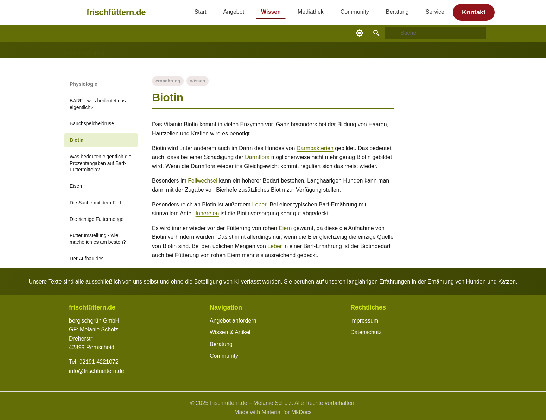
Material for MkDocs (287, 412)
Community (355, 12)
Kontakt (473, 12)
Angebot (233, 12)
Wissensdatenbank (85, 50)
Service (435, 12)
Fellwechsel (202, 181)
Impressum (364, 321)
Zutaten (223, 50)
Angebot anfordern (233, 321)
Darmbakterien (315, 148)
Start (201, 12)
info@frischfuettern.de (96, 371)
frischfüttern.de (116, 12)
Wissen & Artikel (230, 332)
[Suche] (435, 33)
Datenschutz (366, 332)
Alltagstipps (126, 50)
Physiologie (194, 50)
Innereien (207, 213)
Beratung (397, 12)
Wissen (271, 12)
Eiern (285, 228)
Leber (259, 205)
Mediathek (311, 12)
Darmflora (257, 157)
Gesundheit (160, 50)
